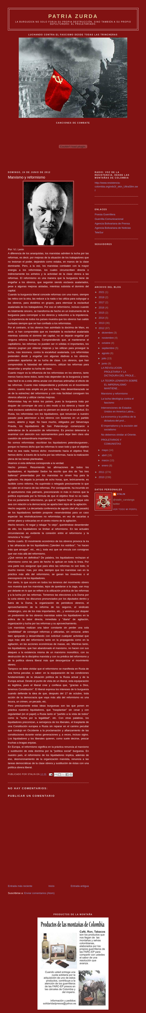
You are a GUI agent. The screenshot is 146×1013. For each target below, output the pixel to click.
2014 (102, 317)
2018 (102, 297)
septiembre (108, 348)
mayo (105, 450)
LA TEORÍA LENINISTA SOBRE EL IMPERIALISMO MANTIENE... (119, 384)
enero (105, 465)
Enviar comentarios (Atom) (39, 893)
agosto (106, 353)
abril (104, 455)
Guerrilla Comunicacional (109, 218)
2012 (102, 328)
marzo (106, 460)
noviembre (108, 337)
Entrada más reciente (20, 885)
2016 (102, 307)
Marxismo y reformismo (114, 393)
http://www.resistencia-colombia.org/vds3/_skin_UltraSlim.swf (116, 186)
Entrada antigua (80, 885)
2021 (102, 292)
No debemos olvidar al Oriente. (118, 434)
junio (105, 363)
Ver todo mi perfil (125, 509)
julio (104, 358)
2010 (102, 477)
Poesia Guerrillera (105, 214)
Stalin (121, 494)
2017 (102, 302)
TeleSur (99, 232)
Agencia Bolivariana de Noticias (113, 227)
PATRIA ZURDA (73, 16)
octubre (106, 342)
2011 (102, 472)
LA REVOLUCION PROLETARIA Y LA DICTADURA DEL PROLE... (118, 371)
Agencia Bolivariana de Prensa (112, 223)
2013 (102, 322)
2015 (102, 312)
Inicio (51, 885)
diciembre (108, 332)
